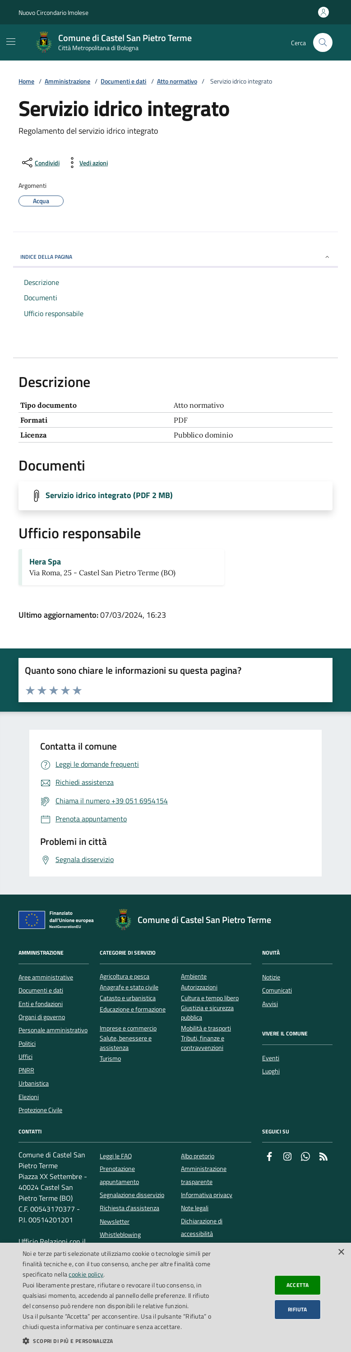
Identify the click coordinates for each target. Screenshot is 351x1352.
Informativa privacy (206, 1195)
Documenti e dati (123, 81)
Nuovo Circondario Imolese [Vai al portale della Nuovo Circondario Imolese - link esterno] (53, 12)
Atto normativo (177, 81)
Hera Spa (45, 561)
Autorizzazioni (199, 987)
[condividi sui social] (39, 162)
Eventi (270, 1058)
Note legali (194, 1208)
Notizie (271, 977)
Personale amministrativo (53, 1030)
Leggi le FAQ (116, 1156)
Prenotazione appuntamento (119, 1175)
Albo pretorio (197, 1156)
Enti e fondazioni (40, 1004)
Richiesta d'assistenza (129, 1208)
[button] (120, 1340)
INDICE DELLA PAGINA (175, 256)
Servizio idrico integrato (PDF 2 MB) (109, 495)
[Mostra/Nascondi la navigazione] (10, 41)
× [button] (340, 1252)
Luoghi (271, 1071)
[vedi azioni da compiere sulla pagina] (86, 162)
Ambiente (194, 976)
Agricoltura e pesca (124, 976)
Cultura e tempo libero (210, 998)
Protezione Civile (40, 1110)
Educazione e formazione (133, 1009)
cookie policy (86, 1274)
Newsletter (114, 1221)
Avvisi (270, 1004)
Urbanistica (33, 1083)
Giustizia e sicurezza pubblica (207, 1012)
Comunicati (277, 990)
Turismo (110, 1058)
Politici (27, 1044)
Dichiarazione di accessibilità (201, 1227)
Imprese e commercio (128, 1028)
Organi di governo (41, 1017)
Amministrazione (67, 81)
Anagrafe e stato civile (129, 987)
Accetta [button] (297, 1285)
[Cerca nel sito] (323, 42)
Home (26, 81)
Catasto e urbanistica (128, 998)
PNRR (26, 1070)
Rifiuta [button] (297, 1309)
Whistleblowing (120, 1235)
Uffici (25, 1057)
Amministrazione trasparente (203, 1175)
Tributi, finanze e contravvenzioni (202, 1043)
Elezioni (28, 1097)
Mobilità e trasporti (206, 1028)
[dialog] (175, 1297)
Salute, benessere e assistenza (126, 1043)
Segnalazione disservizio (132, 1195)
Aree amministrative (45, 977)
